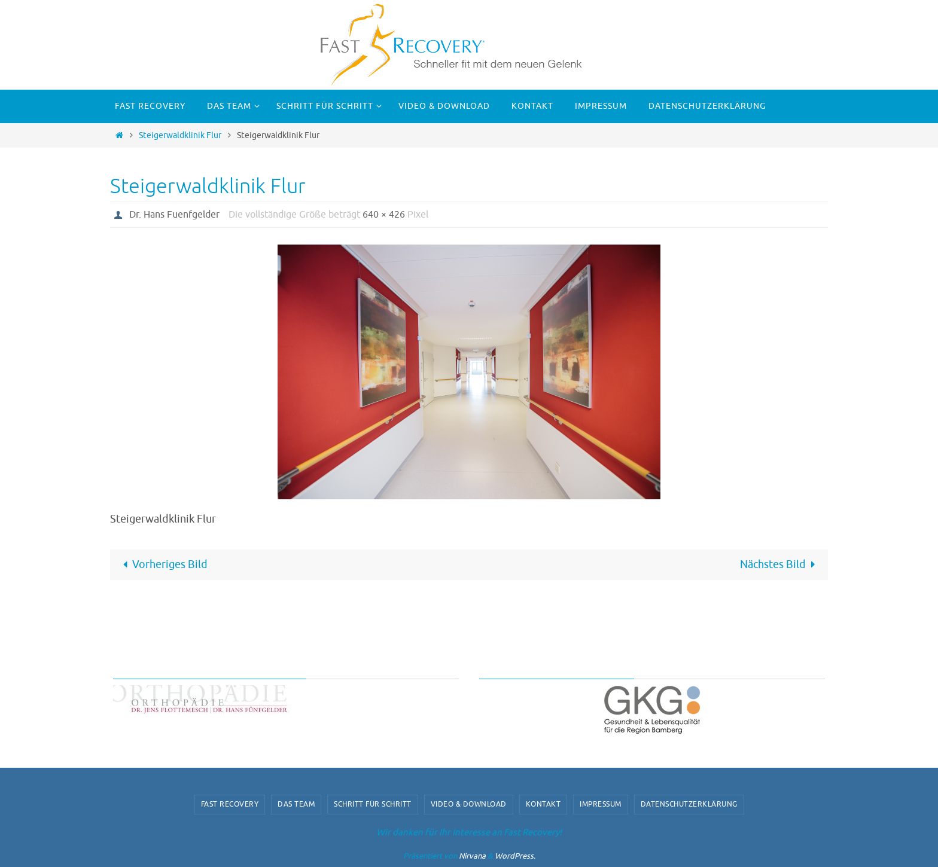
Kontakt (543, 804)
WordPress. (515, 856)
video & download (469, 804)
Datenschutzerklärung (689, 804)
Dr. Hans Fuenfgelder (174, 215)
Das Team (296, 804)
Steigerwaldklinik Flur (180, 135)
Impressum (601, 804)
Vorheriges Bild (162, 564)
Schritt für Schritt (373, 804)
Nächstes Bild (780, 564)
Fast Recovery (230, 804)
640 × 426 (384, 215)
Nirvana (472, 856)
